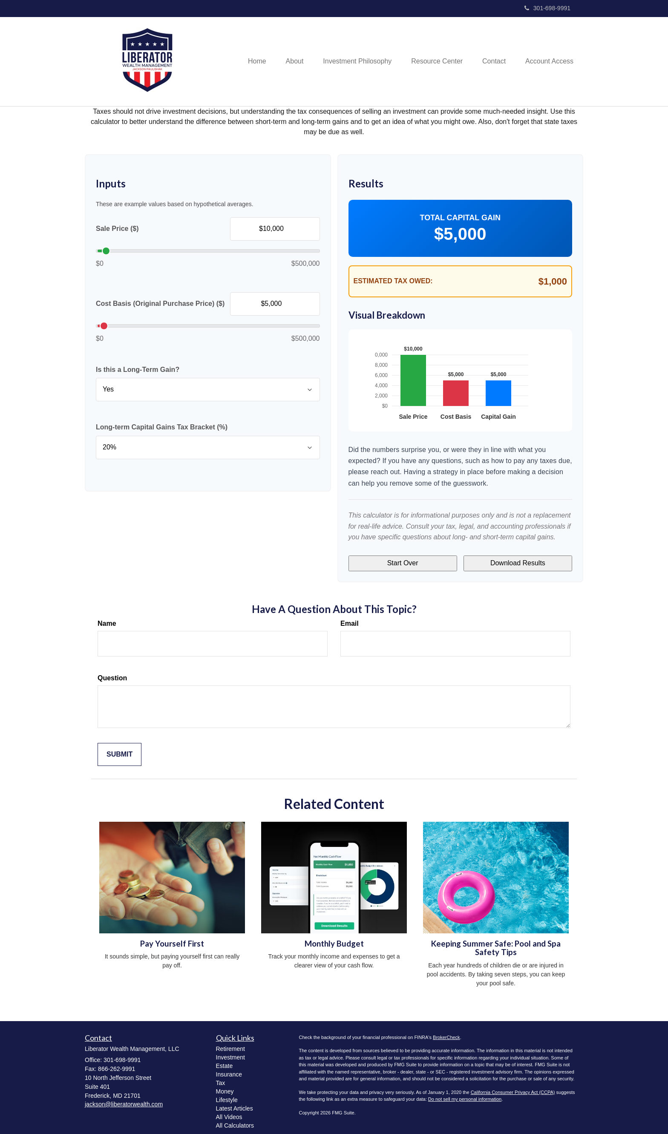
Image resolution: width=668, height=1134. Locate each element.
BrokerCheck (446, 1033)
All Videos (229, 1112)
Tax (220, 1078)
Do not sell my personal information (464, 1095)
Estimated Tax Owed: (393, 281)
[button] (286, 61)
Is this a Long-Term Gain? (137, 369)
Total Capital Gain (460, 217)
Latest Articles (234, 1104)
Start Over (402, 560)
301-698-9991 (547, 8)
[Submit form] (119, 750)
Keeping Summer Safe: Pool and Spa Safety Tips (496, 944)
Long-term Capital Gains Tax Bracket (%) (161, 427)
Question (112, 673)
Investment (230, 1053)
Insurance (229, 1070)
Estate (224, 1061)
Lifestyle (227, 1095)
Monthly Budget (334, 939)
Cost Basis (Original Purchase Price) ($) (160, 303)
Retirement (230, 1044)
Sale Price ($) (117, 228)
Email (349, 619)
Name (107, 619)
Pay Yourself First (172, 939)
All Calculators (235, 1121)
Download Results (517, 560)
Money (225, 1087)
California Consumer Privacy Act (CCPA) (513, 1088)
